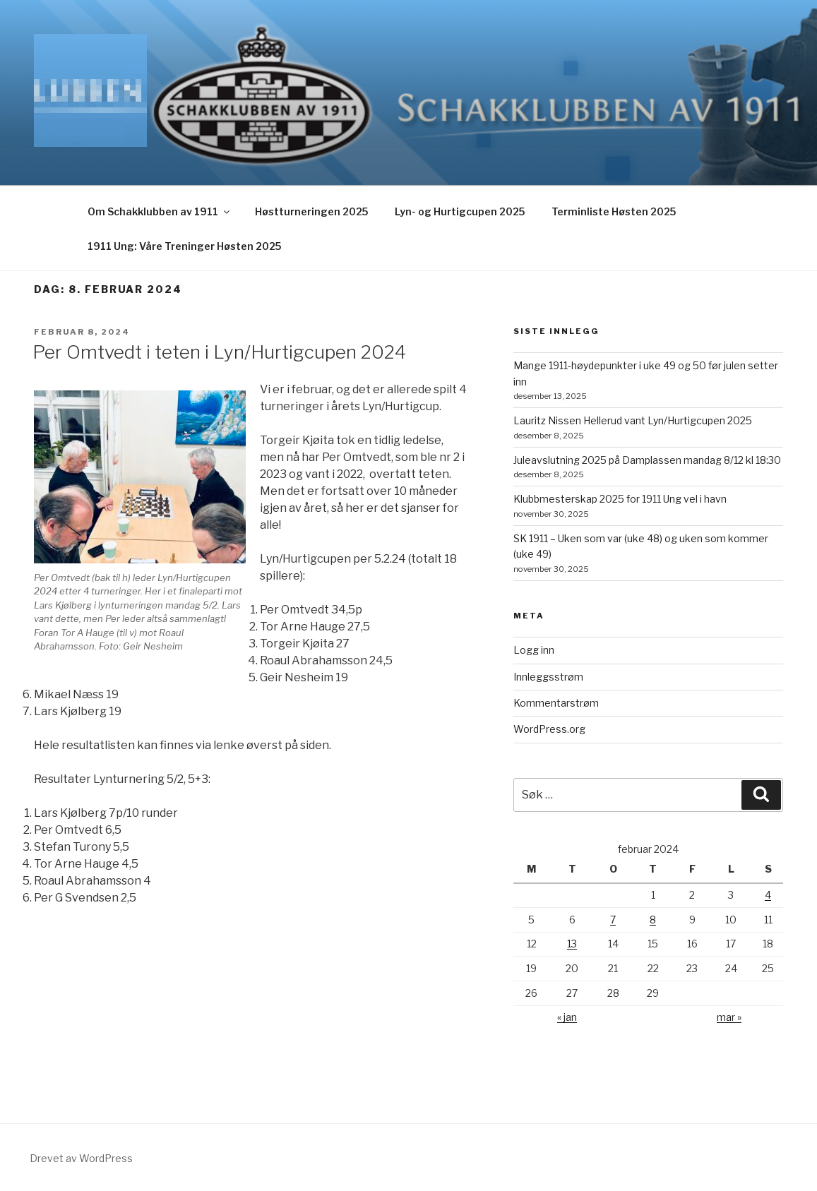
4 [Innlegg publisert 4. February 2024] (768, 895)
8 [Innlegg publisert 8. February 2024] (653, 920)
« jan (567, 1017)
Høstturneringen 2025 (311, 211)
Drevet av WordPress (81, 1158)
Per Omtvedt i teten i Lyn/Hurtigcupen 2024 (219, 352)
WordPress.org (549, 729)
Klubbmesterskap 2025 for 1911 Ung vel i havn (620, 499)
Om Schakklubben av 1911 (160, 211)
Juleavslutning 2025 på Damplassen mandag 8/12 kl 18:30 (647, 460)
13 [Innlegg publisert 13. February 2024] (572, 944)
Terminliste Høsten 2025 (613, 211)
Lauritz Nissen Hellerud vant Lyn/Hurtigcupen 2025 (632, 420)
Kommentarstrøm (556, 703)
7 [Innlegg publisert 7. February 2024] (613, 920)
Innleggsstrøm (548, 677)
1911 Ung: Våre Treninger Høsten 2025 (184, 246)
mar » (729, 1017)
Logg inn (533, 650)
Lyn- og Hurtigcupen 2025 (460, 211)
